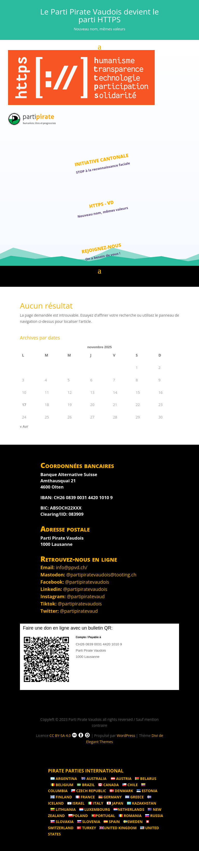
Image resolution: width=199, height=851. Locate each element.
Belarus (145, 778)
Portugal (103, 815)
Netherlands (128, 809)
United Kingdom (118, 827)
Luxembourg (94, 809)
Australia (94, 778)
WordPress (126, 735)
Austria (121, 778)
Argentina (64, 778)
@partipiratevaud (86, 596)
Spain (112, 821)
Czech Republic (88, 790)
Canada (108, 784)
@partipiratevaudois (87, 582)
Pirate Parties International (85, 771)
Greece (134, 796)
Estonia (147, 790)
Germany (110, 796)
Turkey (86, 827)
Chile (130, 784)
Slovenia (88, 821)
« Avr (24, 426)
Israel (76, 803)
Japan (115, 803)
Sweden (133, 821)
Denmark (121, 790)
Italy (95, 803)
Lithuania (63, 809)
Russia (154, 815)
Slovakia (62, 821)
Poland (78, 815)
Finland (61, 796)
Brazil (86, 784)
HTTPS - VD (101, 204)
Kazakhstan (141, 803)
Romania (130, 815)
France (85, 796)
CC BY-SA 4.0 (69, 735)
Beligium (62, 784)
